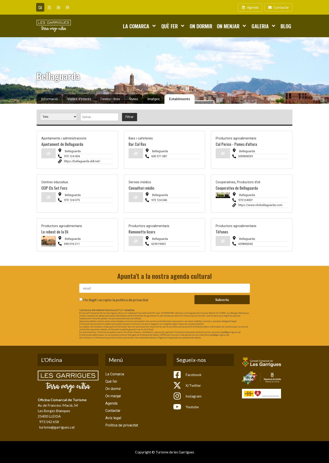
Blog (286, 26)
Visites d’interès (79, 99)
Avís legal (113, 418)
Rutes (133, 99)
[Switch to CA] (40, 7)
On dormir (201, 26)
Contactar (112, 410)
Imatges (153, 99)
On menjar (232, 26)
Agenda (111, 403)
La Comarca (140, 26)
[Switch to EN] (58, 7)
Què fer (173, 26)
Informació (49, 99)
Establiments (179, 99)
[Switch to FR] (68, 7)
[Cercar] (99, 117)
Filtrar (129, 117)
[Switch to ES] (49, 7)
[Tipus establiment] (58, 116)
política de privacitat (132, 300)
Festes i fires (110, 99)
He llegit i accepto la (115, 300)
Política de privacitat (121, 425)
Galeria (264, 26)
